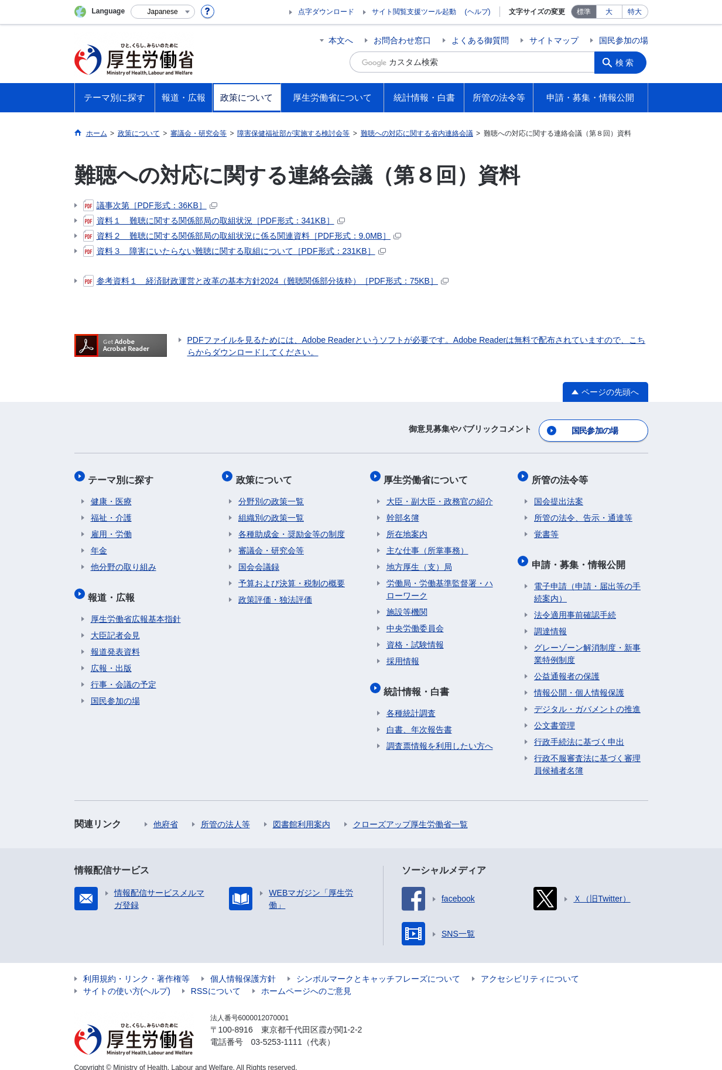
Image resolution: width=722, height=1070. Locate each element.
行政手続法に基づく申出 (579, 729)
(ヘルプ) (478, 12)
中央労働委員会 (415, 620)
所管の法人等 (225, 811)
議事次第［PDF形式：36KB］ (150, 205)
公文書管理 (554, 712)
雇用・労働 (111, 526)
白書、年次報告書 (419, 716)
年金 (99, 543)
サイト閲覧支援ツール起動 (414, 12)
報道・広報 (114, 586)
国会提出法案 (558, 493)
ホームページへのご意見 (306, 978)
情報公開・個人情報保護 (579, 679)
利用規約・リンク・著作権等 (136, 966)
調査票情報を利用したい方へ (439, 733)
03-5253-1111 (276, 1029)
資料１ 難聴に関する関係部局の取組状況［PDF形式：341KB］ (214, 220)
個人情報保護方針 (243, 966)
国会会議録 (258, 559)
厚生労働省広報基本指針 (136, 606)
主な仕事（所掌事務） (427, 543)
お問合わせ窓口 (402, 40)
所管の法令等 (562, 474)
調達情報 (550, 618)
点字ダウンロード (326, 12)
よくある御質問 (480, 40)
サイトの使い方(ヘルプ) (126, 978)
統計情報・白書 (419, 681)
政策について (266, 474)
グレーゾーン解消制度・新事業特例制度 (587, 641)
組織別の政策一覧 (271, 510)
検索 (627, 62)
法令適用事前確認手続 (575, 602)
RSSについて (216, 978)
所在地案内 (406, 526)
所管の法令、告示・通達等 (583, 510)
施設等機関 (406, 604)
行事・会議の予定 (123, 671)
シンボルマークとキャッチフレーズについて (378, 966)
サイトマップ (554, 40)
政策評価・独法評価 (275, 592)
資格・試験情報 (415, 637)
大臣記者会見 (115, 622)
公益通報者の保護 (567, 663)
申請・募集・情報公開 (581, 554)
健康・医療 (111, 493)
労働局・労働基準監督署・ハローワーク (439, 582)
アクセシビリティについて (530, 966)
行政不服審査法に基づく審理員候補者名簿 (587, 751)
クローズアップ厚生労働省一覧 (410, 811)
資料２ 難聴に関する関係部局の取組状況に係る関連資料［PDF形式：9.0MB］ (242, 236)
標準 (584, 12)
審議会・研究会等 (271, 543)
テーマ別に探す (123, 474)
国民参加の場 (623, 40)
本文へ (341, 40)
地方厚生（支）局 (419, 559)
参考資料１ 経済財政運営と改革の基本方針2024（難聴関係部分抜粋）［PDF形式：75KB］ (266, 281)
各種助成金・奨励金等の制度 (291, 526)
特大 (635, 12)
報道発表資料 (115, 639)
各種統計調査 (411, 700)
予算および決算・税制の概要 (291, 575)
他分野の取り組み (123, 559)
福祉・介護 (111, 510)
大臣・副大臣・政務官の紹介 (439, 493)
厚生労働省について (428, 474)
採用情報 (402, 653)
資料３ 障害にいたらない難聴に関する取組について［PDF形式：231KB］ (234, 251)
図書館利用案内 (301, 811)
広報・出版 (111, 655)
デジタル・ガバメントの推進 (587, 696)
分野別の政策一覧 (271, 493)
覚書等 (546, 526)
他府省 (165, 811)
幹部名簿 (402, 510)
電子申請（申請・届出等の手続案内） (587, 579)
